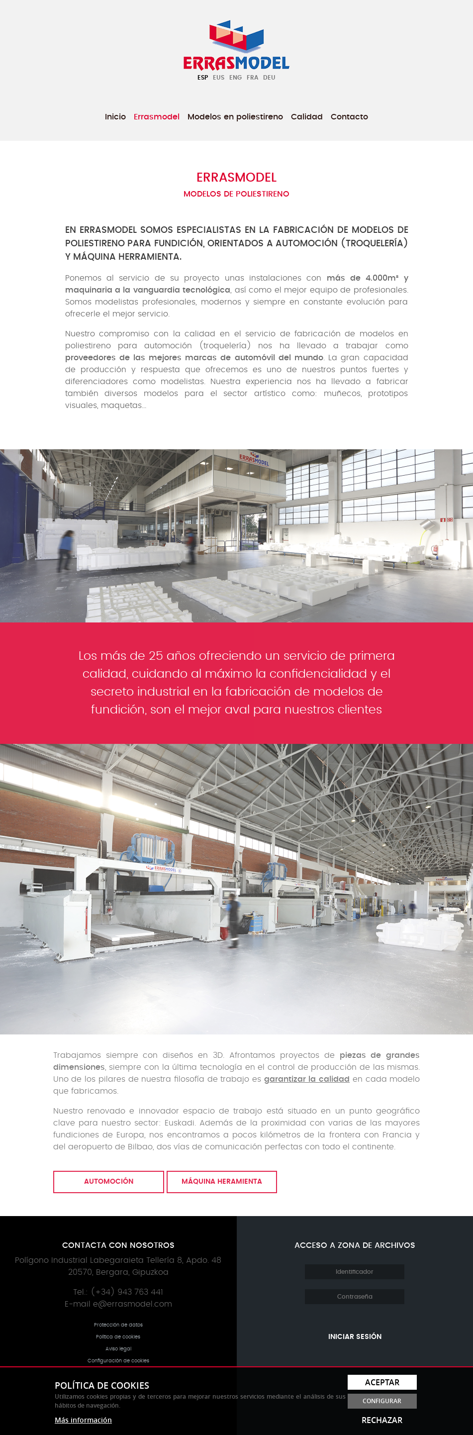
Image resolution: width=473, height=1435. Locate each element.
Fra (252, 78)
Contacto (349, 117)
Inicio (115, 117)
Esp (202, 78)
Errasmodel (157, 117)
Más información (83, 1420)
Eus (218, 78)
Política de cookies (118, 1336)
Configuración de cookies (118, 1360)
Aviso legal (118, 1348)
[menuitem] (115, 117)
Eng (235, 78)
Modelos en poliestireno (235, 117)
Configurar (382, 1401)
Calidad (307, 117)
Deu (269, 78)
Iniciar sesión (354, 1336)
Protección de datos (118, 1325)
